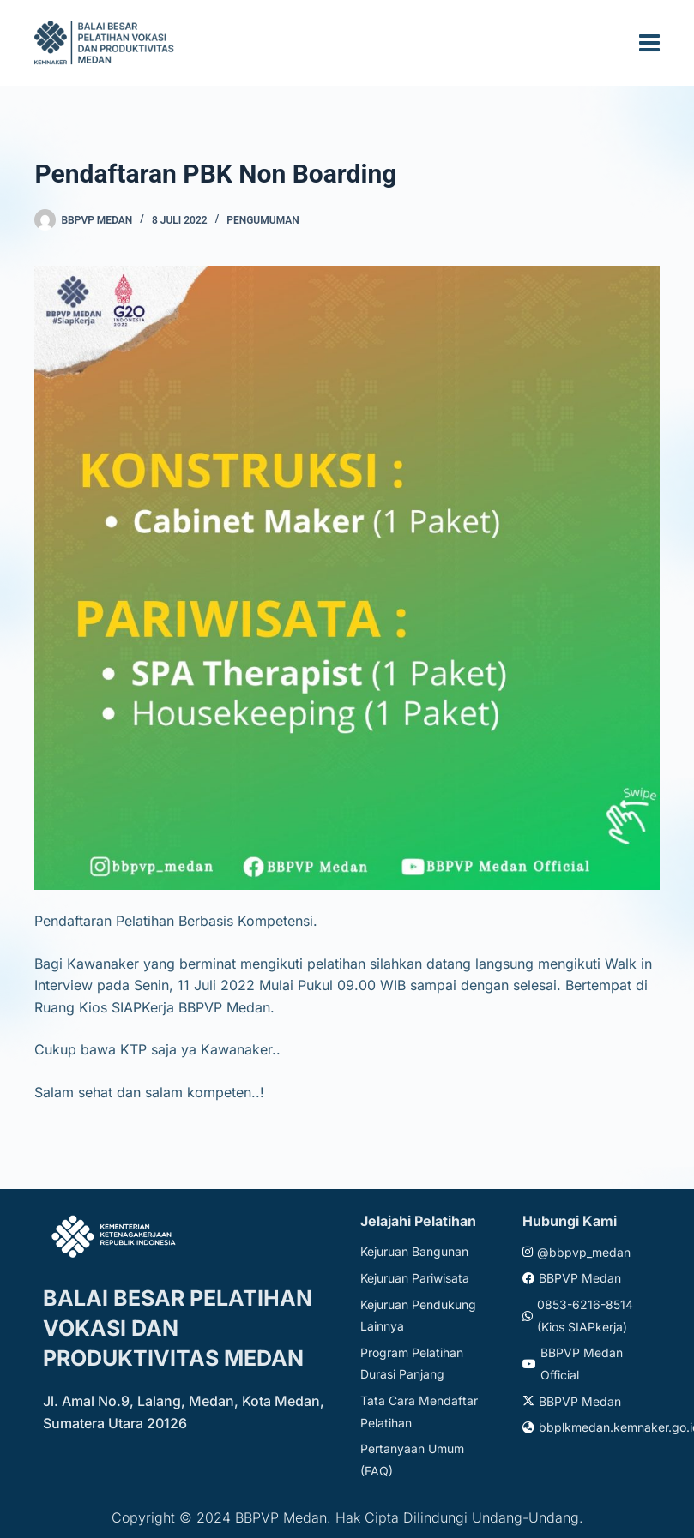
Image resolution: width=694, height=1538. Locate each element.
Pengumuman (262, 220)
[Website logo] (106, 42)
